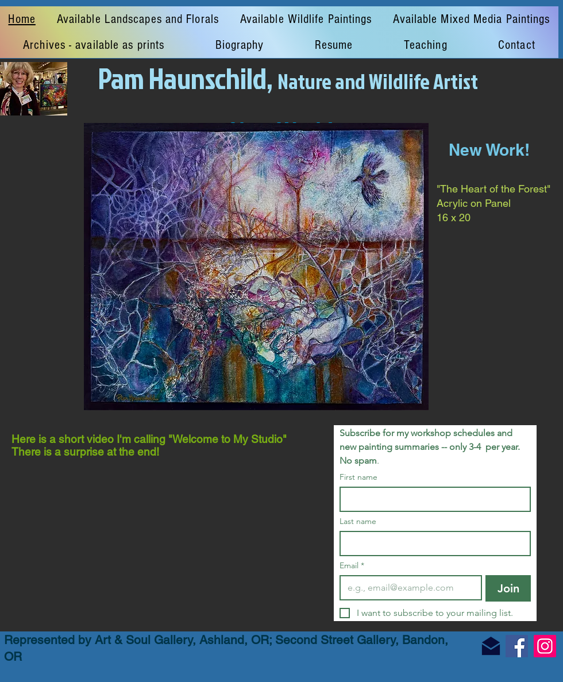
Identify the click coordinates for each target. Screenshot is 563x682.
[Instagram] (545, 646)
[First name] (432, 499)
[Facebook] (517, 646)
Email (352, 566)
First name (358, 477)
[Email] (407, 587)
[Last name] (432, 543)
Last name (358, 521)
